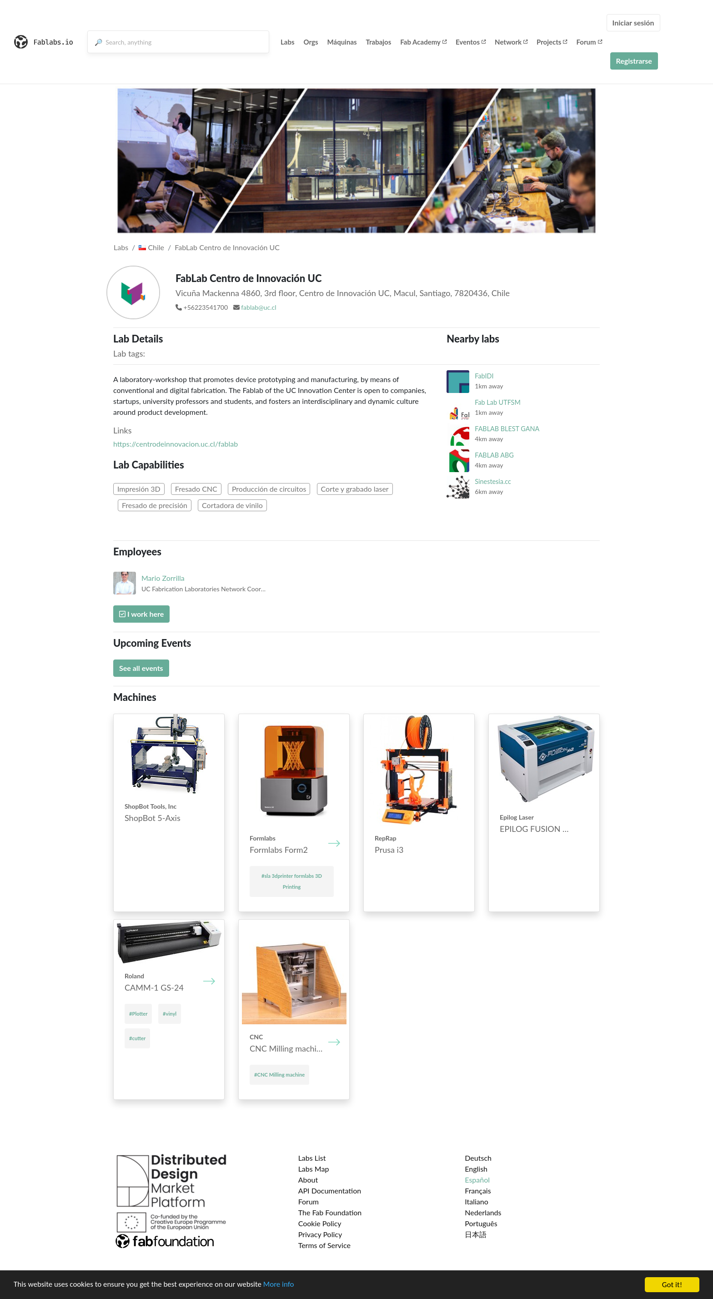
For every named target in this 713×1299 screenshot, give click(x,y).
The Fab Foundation (330, 1212)
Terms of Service (324, 1245)
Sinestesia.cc (493, 481)
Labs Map (313, 1168)
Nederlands (483, 1212)
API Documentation (330, 1190)
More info (279, 1286)
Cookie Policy (319, 1223)
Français (478, 1190)
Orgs (311, 42)
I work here (141, 613)
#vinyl (169, 1014)
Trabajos (379, 42)
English (476, 1168)
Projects (552, 42)
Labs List (312, 1157)
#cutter (137, 1038)
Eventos (471, 42)
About (308, 1179)
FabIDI (484, 376)
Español (477, 1179)
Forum (589, 42)
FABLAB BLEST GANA (507, 429)
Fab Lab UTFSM (497, 402)
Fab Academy (423, 42)
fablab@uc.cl (258, 307)
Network (511, 42)
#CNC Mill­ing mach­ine (279, 1074)
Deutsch (478, 1157)
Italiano (476, 1201)
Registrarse (634, 60)
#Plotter (138, 1014)
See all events (141, 668)
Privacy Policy (320, 1234)
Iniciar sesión (633, 22)
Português (481, 1223)
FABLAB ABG (494, 455)
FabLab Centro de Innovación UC (227, 247)
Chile (151, 247)
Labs (288, 42)
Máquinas (342, 42)
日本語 (476, 1234)
